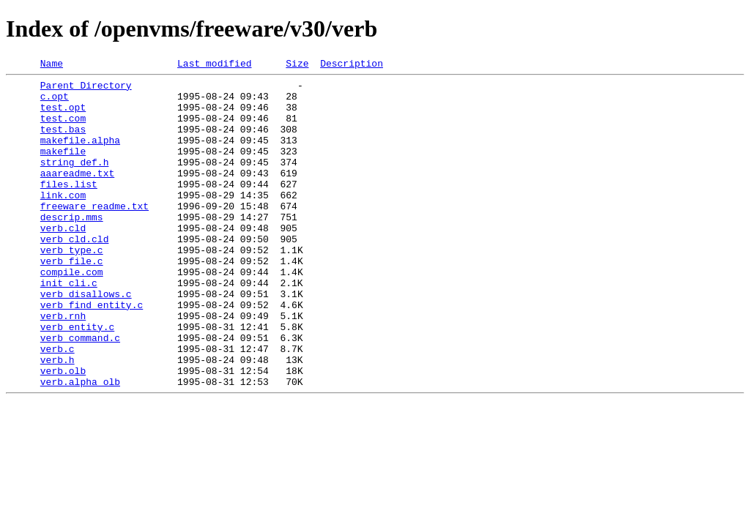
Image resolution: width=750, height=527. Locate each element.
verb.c (57, 405)
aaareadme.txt (77, 194)
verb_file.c (71, 300)
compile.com (71, 313)
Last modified (214, 65)
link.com (63, 221)
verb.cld (63, 260)
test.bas (63, 142)
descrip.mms (71, 247)
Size (297, 65)
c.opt (54, 102)
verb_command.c (80, 392)
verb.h (57, 418)
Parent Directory (86, 89)
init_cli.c (68, 326)
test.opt (63, 115)
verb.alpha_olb (80, 445)
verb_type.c (71, 287)
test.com (63, 128)
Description (351, 65)
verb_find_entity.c (91, 352)
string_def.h (74, 181)
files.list (68, 207)
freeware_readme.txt (94, 234)
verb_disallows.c (86, 339)
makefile (63, 168)
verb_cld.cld (74, 273)
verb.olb (63, 431)
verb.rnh (63, 366)
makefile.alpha (80, 155)
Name (51, 65)
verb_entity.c (77, 379)
